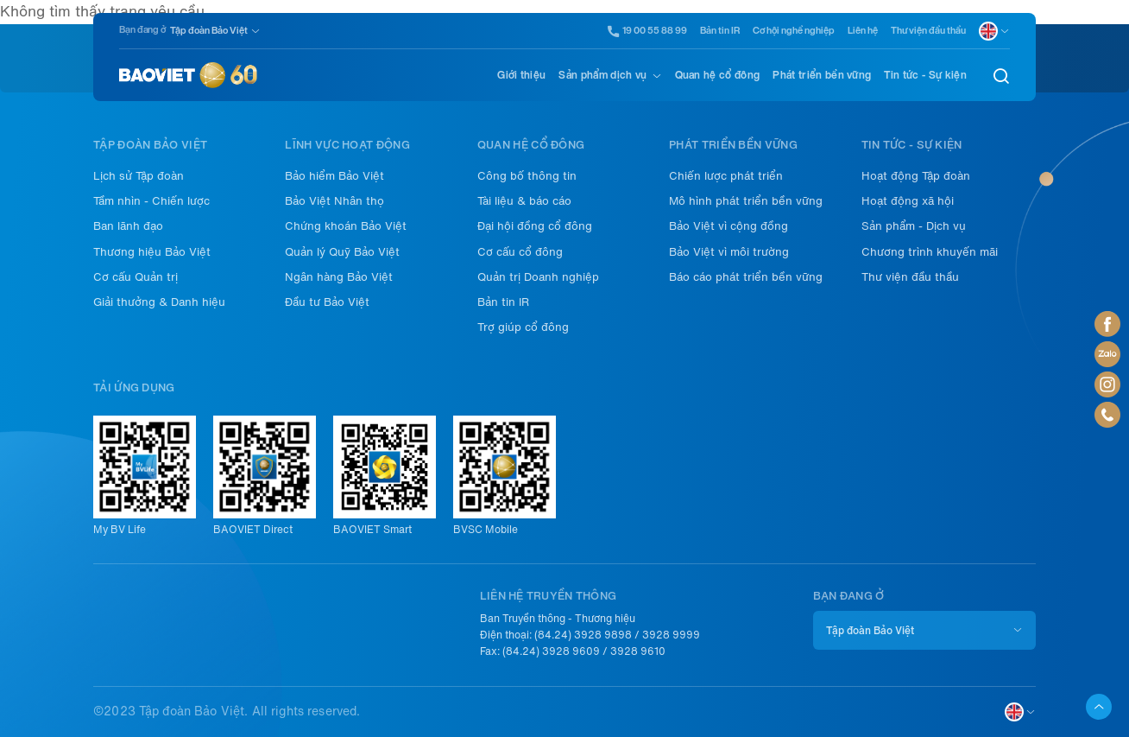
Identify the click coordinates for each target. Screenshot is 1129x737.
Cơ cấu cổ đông (520, 251)
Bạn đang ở (142, 29)
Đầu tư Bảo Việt (327, 301)
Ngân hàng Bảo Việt (339, 276)
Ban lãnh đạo (128, 225)
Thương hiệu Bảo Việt (152, 251)
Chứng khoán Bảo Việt (346, 225)
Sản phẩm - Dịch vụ (913, 225)
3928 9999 (671, 635)
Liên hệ (863, 30)
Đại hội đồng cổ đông (534, 225)
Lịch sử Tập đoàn (138, 175)
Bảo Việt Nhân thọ (334, 200)
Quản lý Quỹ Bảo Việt (342, 251)
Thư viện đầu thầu (928, 30)
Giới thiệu (521, 75)
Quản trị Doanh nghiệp (538, 276)
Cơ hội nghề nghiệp (794, 30)
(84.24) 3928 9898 (583, 635)
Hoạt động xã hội (907, 200)
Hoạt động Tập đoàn (915, 175)
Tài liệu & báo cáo (524, 200)
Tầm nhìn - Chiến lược (151, 200)
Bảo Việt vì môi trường (729, 251)
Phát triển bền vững (822, 75)
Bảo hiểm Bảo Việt (334, 175)
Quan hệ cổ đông (717, 75)
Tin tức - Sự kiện (925, 75)
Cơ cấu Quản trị (135, 276)
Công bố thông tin (527, 175)
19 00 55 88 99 (648, 31)
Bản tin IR (720, 30)
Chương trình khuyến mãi (929, 251)
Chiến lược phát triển (726, 175)
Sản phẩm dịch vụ (602, 75)
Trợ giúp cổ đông (523, 327)
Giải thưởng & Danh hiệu (159, 301)
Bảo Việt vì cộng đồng (728, 225)
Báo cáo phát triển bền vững (746, 276)
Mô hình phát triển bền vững (746, 200)
